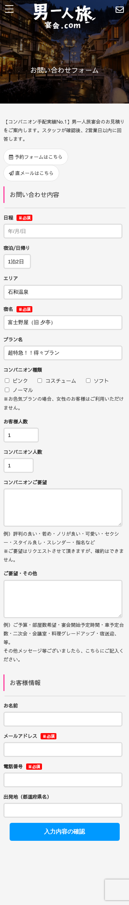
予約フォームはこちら (36, 156)
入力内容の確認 (64, 842)
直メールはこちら (31, 172)
